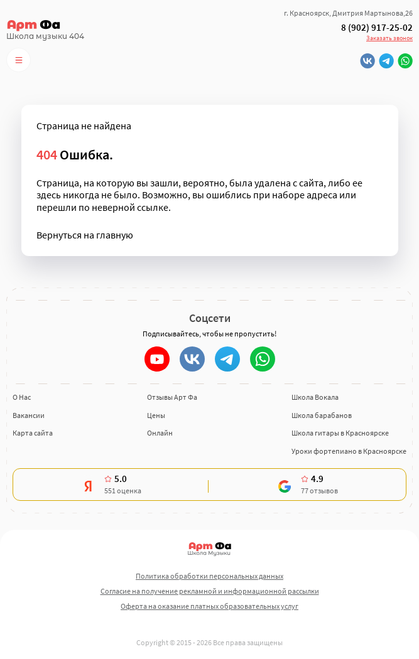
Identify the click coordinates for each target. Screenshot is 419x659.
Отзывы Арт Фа (172, 397)
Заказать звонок (389, 38)
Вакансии (29, 415)
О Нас (22, 397)
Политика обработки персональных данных (209, 576)
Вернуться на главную (84, 235)
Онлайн (160, 432)
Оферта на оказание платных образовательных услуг (209, 606)
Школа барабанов (321, 415)
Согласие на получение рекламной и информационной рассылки (210, 591)
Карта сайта (33, 432)
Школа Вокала (315, 397)
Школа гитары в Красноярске (340, 432)
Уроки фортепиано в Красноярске (348, 451)
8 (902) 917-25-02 (377, 27)
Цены (156, 415)
